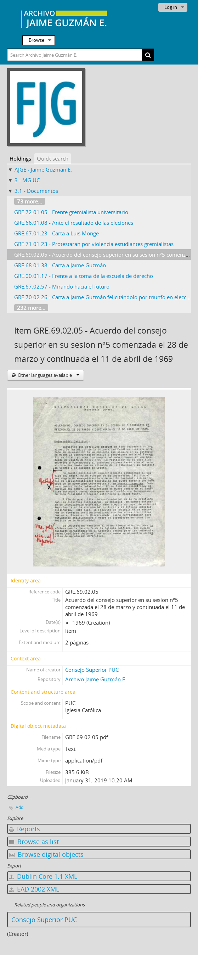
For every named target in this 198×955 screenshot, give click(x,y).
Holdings (20, 158)
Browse (36, 40)
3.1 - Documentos (36, 190)
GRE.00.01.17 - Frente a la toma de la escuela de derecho (83, 275)
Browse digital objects (46, 854)
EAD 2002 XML (34, 889)
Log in (170, 7)
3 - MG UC (27, 180)
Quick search (52, 158)
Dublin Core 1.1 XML (43, 876)
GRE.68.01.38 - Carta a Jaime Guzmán (60, 265)
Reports (24, 829)
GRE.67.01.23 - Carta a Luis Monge (56, 233)
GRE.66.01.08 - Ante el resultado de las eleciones (73, 222)
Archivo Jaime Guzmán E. (95, 679)
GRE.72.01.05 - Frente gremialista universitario (71, 212)
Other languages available (48, 375)
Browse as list (34, 841)
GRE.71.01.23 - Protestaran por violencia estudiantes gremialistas (94, 243)
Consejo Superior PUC (92, 669)
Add (19, 807)
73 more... (29, 201)
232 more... (31, 307)
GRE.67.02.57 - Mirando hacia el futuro (61, 286)
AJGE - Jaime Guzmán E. (43, 169)
